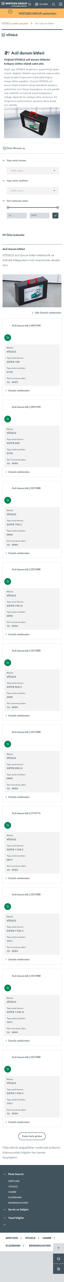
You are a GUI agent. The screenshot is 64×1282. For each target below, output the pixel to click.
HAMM (12, 1191)
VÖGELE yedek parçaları (15, 23)
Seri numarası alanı (16, 378)
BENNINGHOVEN (18, 1202)
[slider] (8, 207)
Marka (10, 347)
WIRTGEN (13, 1181)
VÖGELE (13, 1186)
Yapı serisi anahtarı (16, 368)
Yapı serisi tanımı (15, 358)
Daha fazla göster (32, 1136)
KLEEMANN (15, 1197)
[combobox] (33, 170)
